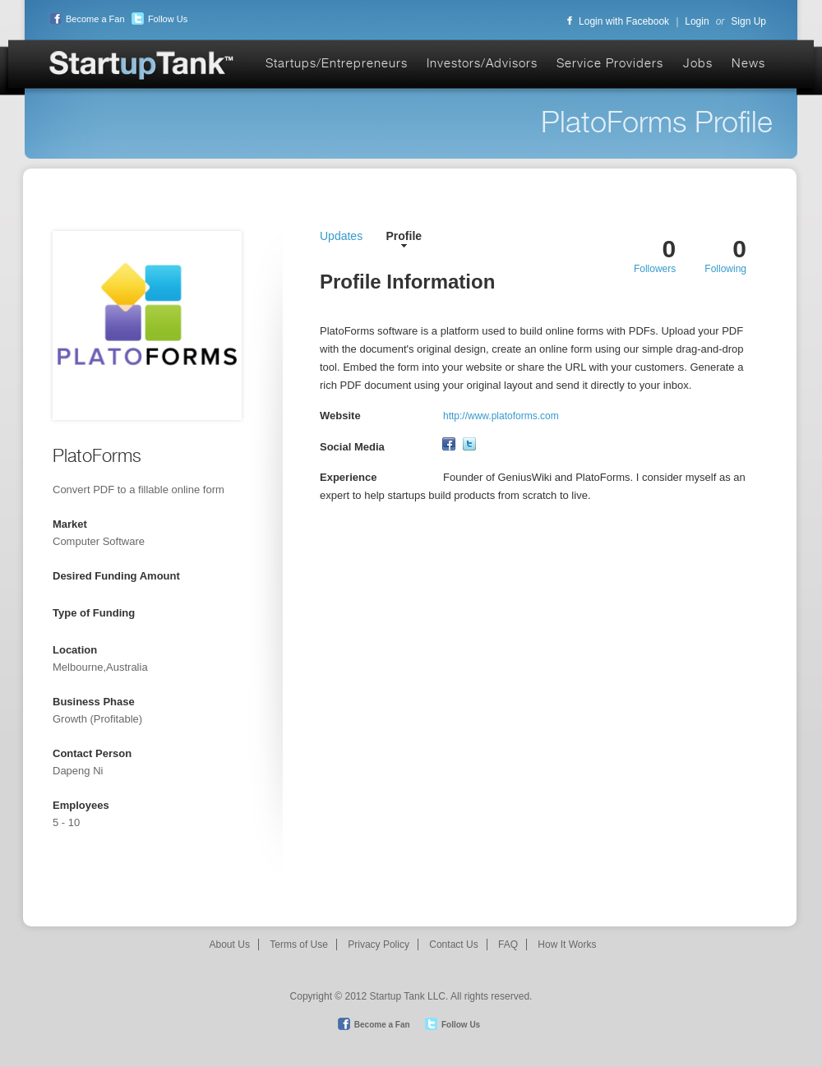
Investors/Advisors (482, 63)
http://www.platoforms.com (501, 416)
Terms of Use (299, 944)
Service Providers (609, 63)
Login (697, 21)
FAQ (508, 944)
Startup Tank (142, 66)
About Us (230, 944)
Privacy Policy (378, 944)
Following (725, 269)
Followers (655, 269)
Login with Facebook (618, 21)
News (748, 63)
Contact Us (453, 944)
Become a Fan (85, 19)
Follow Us (157, 19)
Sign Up (748, 21)
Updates (341, 235)
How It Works (567, 944)
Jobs (698, 63)
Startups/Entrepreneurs (337, 63)
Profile (404, 235)
